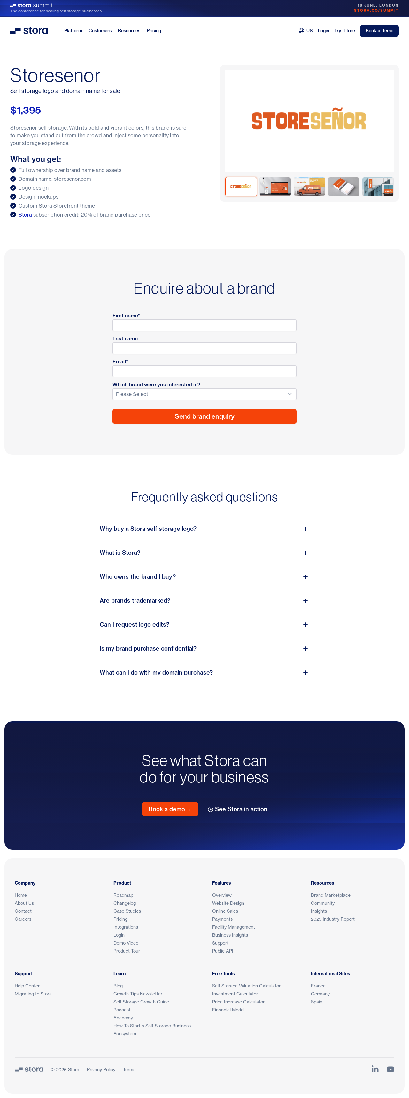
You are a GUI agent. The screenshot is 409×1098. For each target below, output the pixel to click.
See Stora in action (237, 809)
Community (323, 903)
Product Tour (126, 951)
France (318, 985)
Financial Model (228, 1009)
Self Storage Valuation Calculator (246, 985)
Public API (222, 951)
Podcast (121, 1009)
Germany (320, 993)
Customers (100, 31)
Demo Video (125, 943)
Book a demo (379, 31)
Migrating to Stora (33, 993)
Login (323, 31)
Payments (222, 919)
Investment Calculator (235, 993)
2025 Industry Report (333, 919)
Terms (129, 1069)
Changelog (124, 903)
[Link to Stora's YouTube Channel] (390, 1069)
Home (21, 895)
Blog (118, 985)
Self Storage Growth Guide (141, 1001)
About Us (24, 903)
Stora (25, 214)
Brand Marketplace (331, 895)
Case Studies (127, 911)
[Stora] (29, 1069)
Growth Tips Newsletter (137, 993)
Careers (23, 919)
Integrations (125, 927)
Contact (23, 911)
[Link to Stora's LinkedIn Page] (375, 1069)
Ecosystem (124, 1033)
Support (220, 943)
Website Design (228, 903)
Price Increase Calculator (238, 1001)
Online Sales (225, 911)
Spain (316, 1001)
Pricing (154, 31)
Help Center (27, 985)
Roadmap (123, 895)
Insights (319, 911)
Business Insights (230, 935)
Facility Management (233, 927)
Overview (222, 895)
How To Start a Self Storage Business (152, 1025)
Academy (123, 1017)
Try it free (344, 31)
